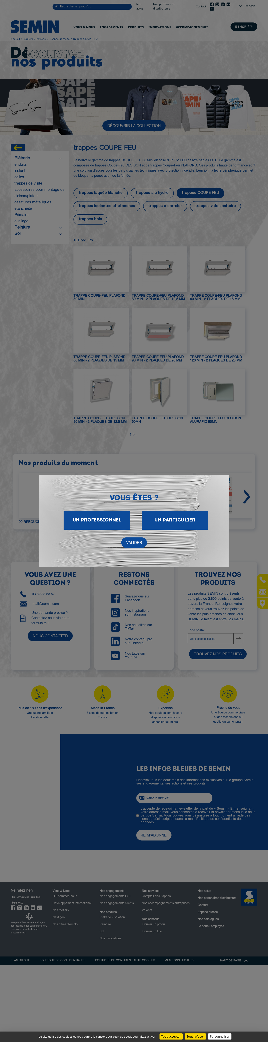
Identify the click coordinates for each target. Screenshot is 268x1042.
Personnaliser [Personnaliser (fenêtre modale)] (220, 1036)
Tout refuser (195, 1036)
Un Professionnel (97, 520)
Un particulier (174, 520)
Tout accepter (171, 1036)
